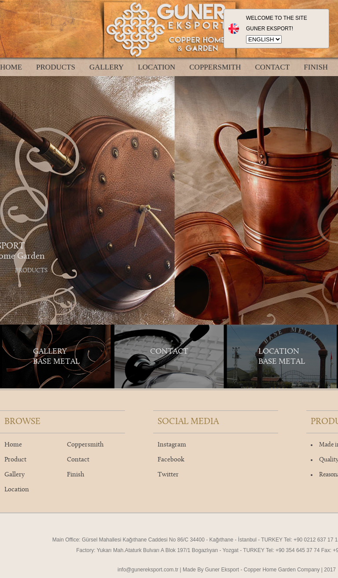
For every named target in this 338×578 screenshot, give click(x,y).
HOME (11, 67)
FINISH (316, 67)
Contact (78, 460)
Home (13, 445)
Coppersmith (85, 445)
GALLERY (106, 67)
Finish (75, 475)
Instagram (172, 445)
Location (16, 490)
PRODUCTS (55, 67)
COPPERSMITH (215, 67)
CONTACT (272, 67)
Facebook (171, 460)
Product (15, 460)
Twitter (168, 475)
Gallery (14, 475)
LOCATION (156, 67)
